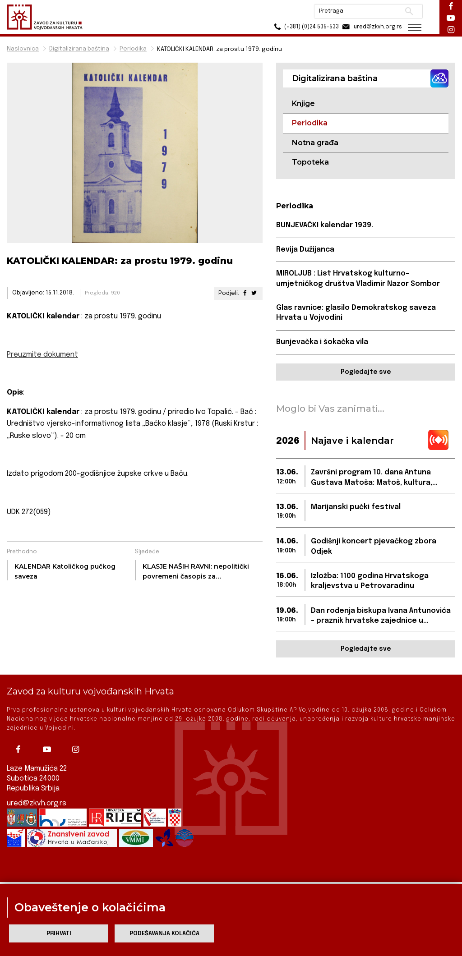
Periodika (133, 49)
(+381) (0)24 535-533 (304, 27)
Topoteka (310, 162)
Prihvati (58, 934)
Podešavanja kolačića (164, 934)
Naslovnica (23, 49)
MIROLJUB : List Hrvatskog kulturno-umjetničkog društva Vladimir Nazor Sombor (358, 278)
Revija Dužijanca (305, 249)
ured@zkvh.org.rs (36, 795)
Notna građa (315, 142)
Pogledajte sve (366, 372)
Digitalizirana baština (79, 49)
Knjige (303, 103)
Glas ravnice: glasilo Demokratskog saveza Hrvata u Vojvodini (356, 313)
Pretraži (408, 11)
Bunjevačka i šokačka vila (322, 342)
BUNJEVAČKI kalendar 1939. (324, 225)
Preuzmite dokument (42, 354)
